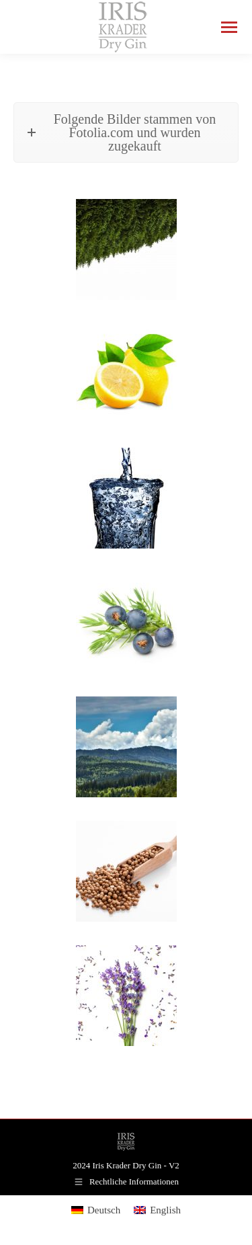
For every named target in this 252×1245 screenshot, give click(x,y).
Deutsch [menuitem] (103, 1210)
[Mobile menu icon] (229, 27)
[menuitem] (96, 1210)
